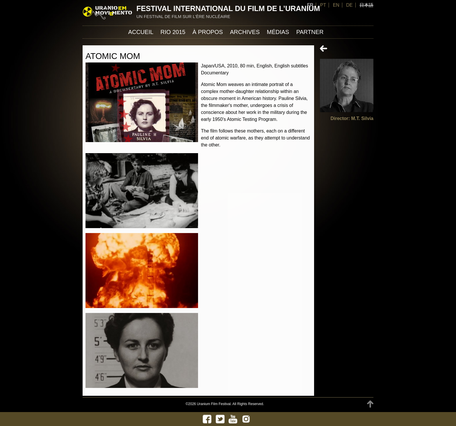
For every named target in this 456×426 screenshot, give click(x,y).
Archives (245, 32)
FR (310, 5)
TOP (370, 404)
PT (323, 5)
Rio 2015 (173, 32)
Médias (278, 32)
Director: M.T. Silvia (351, 118)
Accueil (141, 32)
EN (336, 5)
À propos (208, 32)
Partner (310, 32)
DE (349, 5)
